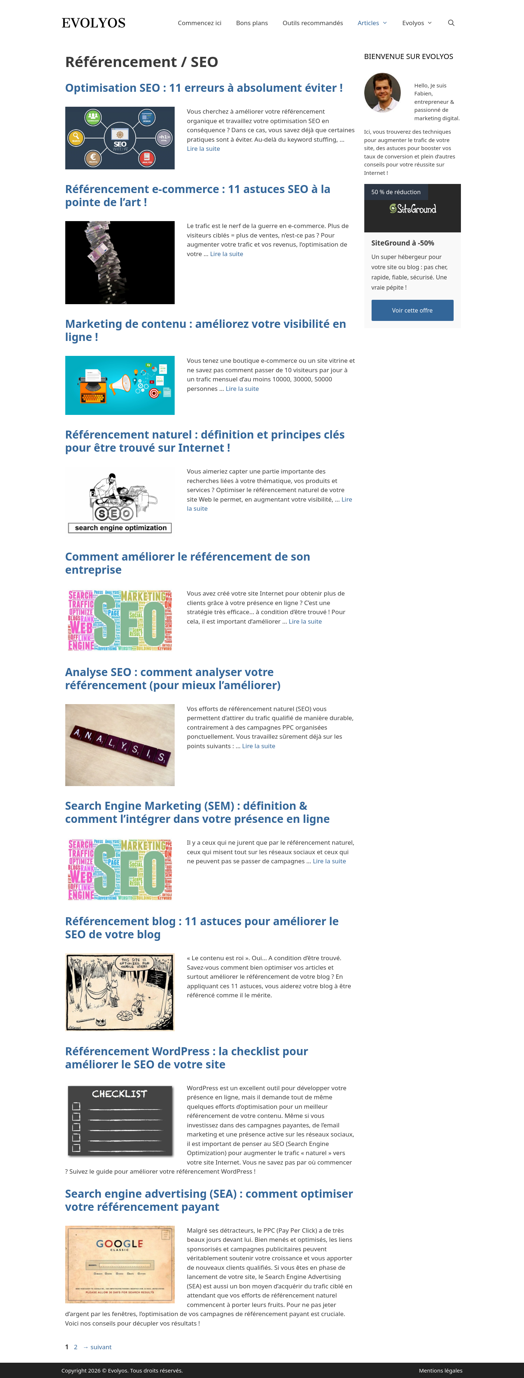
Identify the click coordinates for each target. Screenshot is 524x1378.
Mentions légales (441, 1370)
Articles (376, 23)
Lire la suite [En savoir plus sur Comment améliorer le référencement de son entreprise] (305, 621)
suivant (97, 1347)
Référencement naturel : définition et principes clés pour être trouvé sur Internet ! (205, 441)
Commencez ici (200, 23)
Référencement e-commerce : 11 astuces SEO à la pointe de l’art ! (198, 195)
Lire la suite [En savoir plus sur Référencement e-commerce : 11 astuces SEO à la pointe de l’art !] (226, 254)
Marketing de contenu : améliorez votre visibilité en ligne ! (205, 330)
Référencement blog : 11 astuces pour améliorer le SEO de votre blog (202, 928)
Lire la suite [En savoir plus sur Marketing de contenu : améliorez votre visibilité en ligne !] (242, 388)
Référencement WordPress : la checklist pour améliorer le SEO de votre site (186, 1058)
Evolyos (421, 23)
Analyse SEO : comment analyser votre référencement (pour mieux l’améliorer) (173, 678)
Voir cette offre (412, 310)
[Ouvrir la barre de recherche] (451, 23)
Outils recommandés (313, 23)
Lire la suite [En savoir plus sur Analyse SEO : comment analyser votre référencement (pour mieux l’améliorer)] (258, 746)
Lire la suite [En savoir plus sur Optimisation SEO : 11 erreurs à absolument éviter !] (203, 148)
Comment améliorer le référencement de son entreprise (187, 563)
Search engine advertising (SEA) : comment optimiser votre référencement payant (209, 1200)
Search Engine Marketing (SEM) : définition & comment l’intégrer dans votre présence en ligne (197, 812)
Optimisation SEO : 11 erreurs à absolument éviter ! (204, 87)
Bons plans (252, 23)
